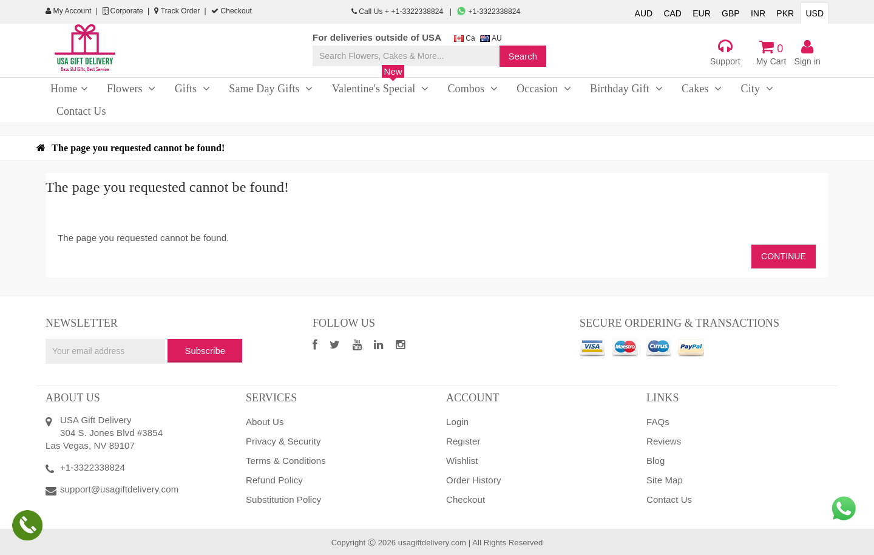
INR (758, 13)
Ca (464, 38)
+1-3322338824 (488, 11)
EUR (702, 13)
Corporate (123, 11)
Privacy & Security (283, 441)
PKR (785, 13)
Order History (473, 480)
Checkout (231, 11)
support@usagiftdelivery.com (119, 489)
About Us (265, 422)
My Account (69, 11)
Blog (655, 460)
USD (814, 13)
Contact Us (669, 499)
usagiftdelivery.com (432, 542)
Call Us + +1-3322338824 (398, 11)
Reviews (663, 441)
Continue (783, 256)
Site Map (664, 480)
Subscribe (205, 351)
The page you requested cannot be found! (138, 148)
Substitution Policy (283, 499)
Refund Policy (274, 480)
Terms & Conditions (286, 460)
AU (491, 38)
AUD (644, 13)
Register (463, 441)
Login (457, 422)
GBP (731, 13)
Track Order (177, 11)
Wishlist (462, 460)
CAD (672, 13)
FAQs (657, 422)
